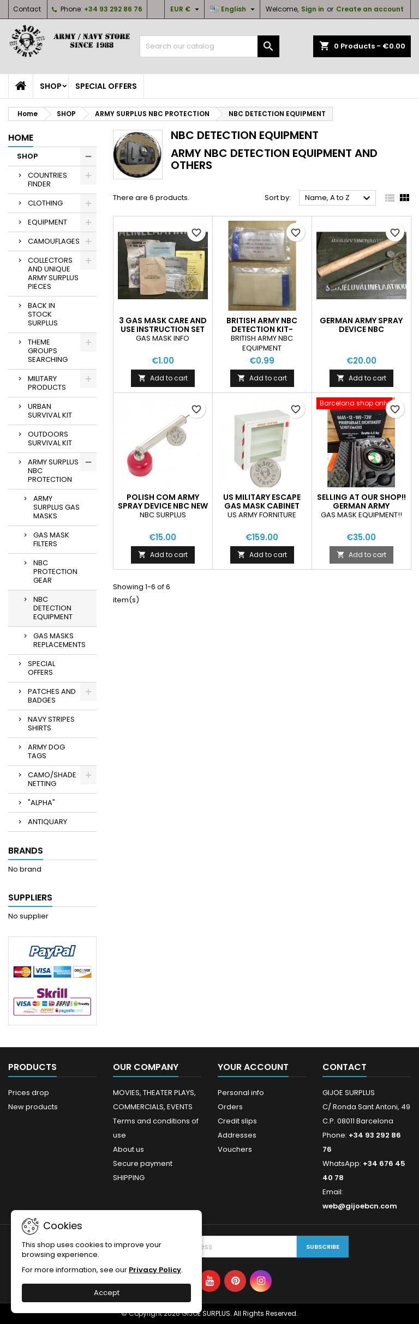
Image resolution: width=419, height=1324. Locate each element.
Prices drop (28, 1092)
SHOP (51, 86)
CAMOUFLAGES (54, 241)
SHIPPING (129, 1177)
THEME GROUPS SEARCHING (48, 351)
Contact (27, 9)
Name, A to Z (339, 198)
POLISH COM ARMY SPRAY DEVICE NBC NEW (163, 501)
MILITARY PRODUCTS (47, 382)
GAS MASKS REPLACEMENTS (59, 640)
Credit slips (237, 1121)
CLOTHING (45, 203)
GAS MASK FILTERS (51, 539)
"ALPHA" (41, 802)
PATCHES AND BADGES (52, 695)
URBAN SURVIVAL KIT (50, 410)
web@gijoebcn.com (359, 1206)
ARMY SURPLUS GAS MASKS (56, 507)
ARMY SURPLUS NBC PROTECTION (53, 471)
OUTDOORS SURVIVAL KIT (50, 438)
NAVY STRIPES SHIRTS (51, 723)
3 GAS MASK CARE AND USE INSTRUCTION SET (163, 325)
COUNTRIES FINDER (47, 179)
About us (128, 1149)
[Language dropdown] (234, 9)
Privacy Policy (155, 1270)
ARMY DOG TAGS (46, 751)
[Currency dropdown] (186, 9)
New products (33, 1107)
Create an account (370, 9)
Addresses (237, 1135)
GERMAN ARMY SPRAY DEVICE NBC (361, 325)
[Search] (209, 46)
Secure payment (142, 1163)
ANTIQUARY (47, 822)
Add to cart (163, 378)
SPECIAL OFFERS (106, 86)
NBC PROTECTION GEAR (55, 571)
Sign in (312, 9)
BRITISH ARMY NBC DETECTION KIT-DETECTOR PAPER (261, 329)
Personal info (241, 1092)
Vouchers (235, 1149)
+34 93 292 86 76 (113, 9)
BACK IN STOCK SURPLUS (43, 314)
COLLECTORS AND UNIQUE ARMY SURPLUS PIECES (53, 273)
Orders (230, 1107)
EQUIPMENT (47, 222)
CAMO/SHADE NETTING (52, 779)
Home (20, 137)
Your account (253, 1067)
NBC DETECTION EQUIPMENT (53, 608)
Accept (106, 1292)
